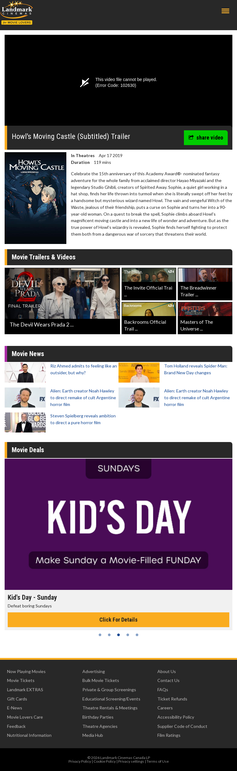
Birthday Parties (98, 717)
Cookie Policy (105, 761)
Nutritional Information (29, 735)
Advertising (93, 671)
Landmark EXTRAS (25, 689)
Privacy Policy (80, 761)
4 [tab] (128, 635)
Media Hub (92, 735)
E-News (14, 707)
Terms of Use (158, 761)
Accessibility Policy (175, 717)
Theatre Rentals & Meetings (110, 707)
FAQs (162, 689)
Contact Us (168, 680)
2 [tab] (109, 635)
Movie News (28, 354)
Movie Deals (28, 450)
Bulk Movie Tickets (100, 680)
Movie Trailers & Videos (44, 257)
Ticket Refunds (172, 698)
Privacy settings (131, 761)
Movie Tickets (21, 680)
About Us (166, 671)
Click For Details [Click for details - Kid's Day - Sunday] (118, 619)
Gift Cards (17, 698)
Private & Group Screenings (109, 689)
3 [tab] (118, 635)
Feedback (16, 726)
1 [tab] (100, 635)
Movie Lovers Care (25, 717)
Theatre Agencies (100, 726)
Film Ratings (169, 735)
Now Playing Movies (26, 671)
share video (206, 137)
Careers (165, 707)
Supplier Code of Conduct (182, 726)
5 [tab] (137, 635)
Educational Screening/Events (111, 698)
